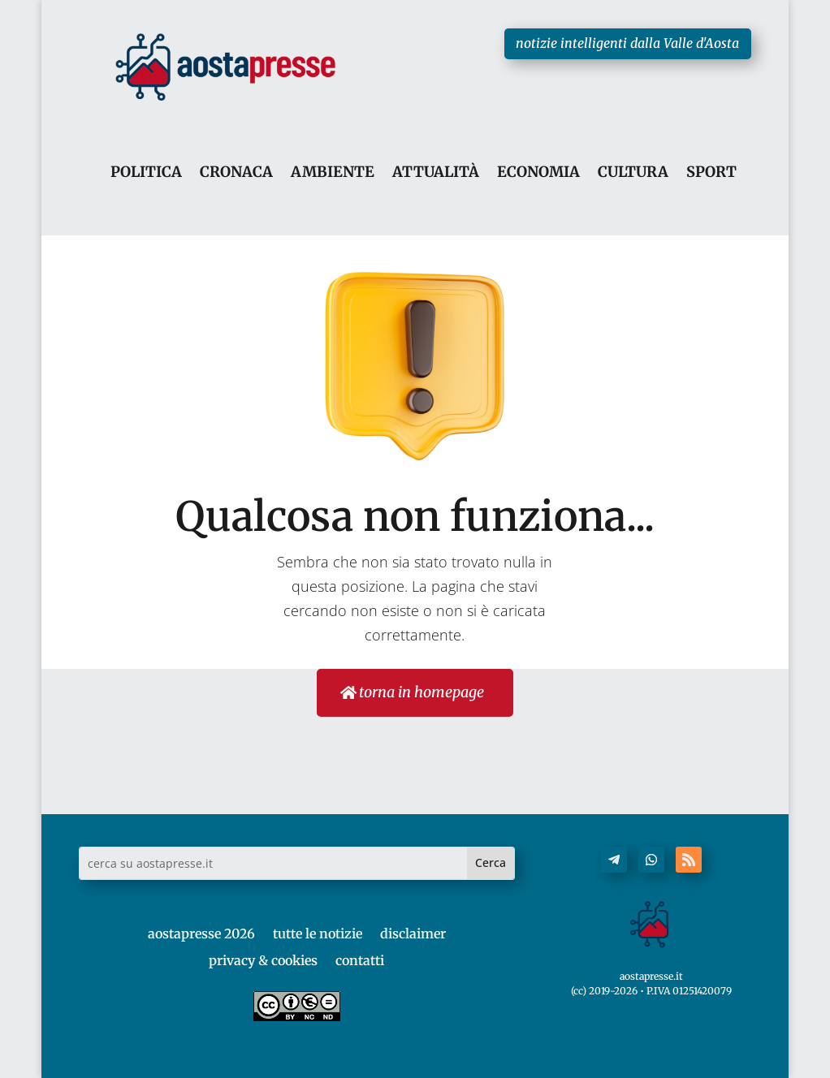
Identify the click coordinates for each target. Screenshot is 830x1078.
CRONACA (236, 172)
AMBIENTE (332, 172)
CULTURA (633, 172)
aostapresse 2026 (201, 933)
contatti (359, 960)
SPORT (711, 172)
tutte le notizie (317, 933)
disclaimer (413, 933)
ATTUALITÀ (435, 172)
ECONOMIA (538, 172)
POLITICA (146, 172)
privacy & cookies (263, 960)
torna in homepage (420, 692)
